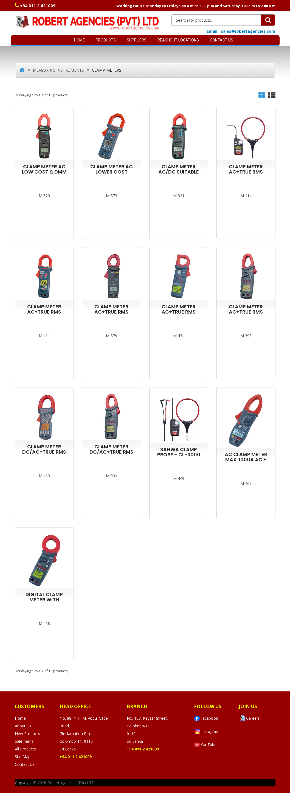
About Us (23, 725)
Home (79, 40)
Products (106, 40)
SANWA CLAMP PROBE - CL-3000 (178, 452)
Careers (249, 718)
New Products (27, 733)
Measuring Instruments (58, 70)
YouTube (205, 745)
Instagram (206, 731)
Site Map (22, 756)
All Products (25, 749)
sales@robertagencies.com (248, 31)
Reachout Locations (178, 40)
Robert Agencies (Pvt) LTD (71, 782)
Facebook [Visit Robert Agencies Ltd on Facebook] (206, 718)
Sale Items (24, 741)
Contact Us (221, 40)
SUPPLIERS (137, 40)
